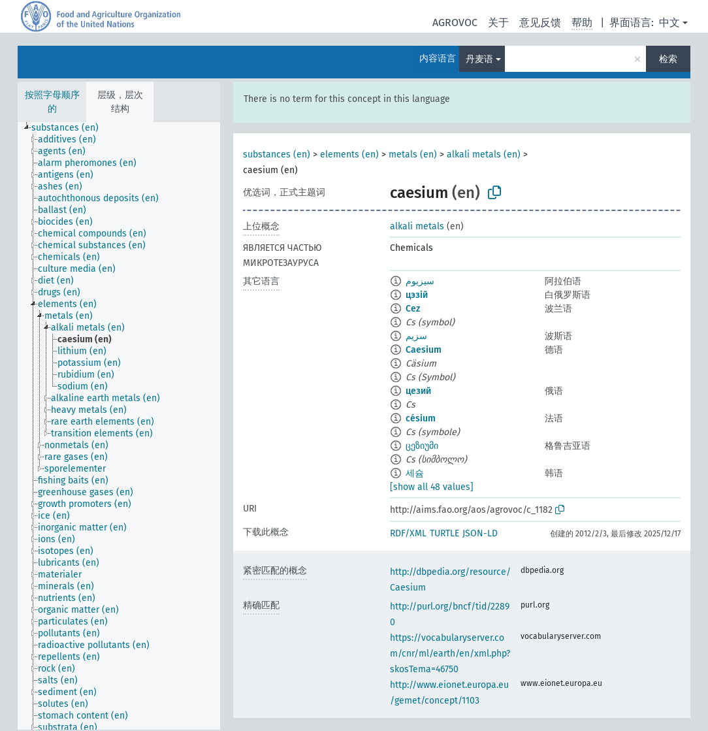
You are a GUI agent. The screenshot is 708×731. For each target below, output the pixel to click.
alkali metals (417, 226)
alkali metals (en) (484, 154)
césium (421, 418)
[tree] (119, 426)
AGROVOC (454, 22)
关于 (498, 22)
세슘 (415, 473)
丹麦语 (479, 59)
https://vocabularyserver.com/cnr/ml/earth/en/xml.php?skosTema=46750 (450, 653)
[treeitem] (70, 128)
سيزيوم (420, 281)
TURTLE (444, 533)
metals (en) (413, 154)
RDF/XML (408, 533)
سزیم (416, 336)
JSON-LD (480, 533)
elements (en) (349, 154)
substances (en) (276, 154)
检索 (668, 59)
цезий (418, 391)
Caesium (424, 349)
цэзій (417, 295)
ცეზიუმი (422, 445)
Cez (413, 308)
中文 (669, 22)
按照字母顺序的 (52, 101)
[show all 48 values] (432, 487)
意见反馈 (540, 22)
